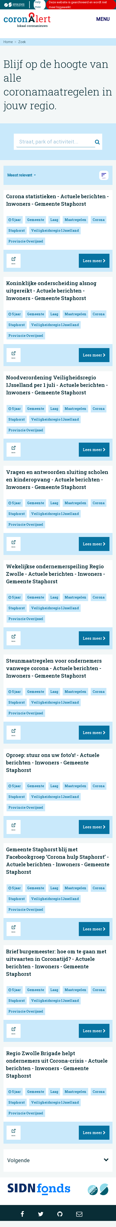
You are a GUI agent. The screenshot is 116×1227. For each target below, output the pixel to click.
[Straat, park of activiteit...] (55, 141)
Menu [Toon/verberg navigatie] (98, 19)
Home (8, 42)
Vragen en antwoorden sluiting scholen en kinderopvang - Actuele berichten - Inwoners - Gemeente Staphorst (57, 479)
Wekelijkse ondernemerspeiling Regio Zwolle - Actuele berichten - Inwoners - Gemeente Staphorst (55, 574)
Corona (99, 219)
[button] (104, 175)
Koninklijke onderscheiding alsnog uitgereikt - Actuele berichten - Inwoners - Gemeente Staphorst (51, 290)
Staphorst (16, 230)
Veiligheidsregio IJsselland (55, 230)
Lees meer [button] (94, 260)
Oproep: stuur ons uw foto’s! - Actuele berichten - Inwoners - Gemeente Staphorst (52, 762)
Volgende (58, 1160)
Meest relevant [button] (20, 175)
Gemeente (35, 219)
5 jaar (14, 219)
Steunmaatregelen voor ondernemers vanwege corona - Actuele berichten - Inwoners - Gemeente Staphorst (54, 668)
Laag (54, 219)
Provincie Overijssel (25, 241)
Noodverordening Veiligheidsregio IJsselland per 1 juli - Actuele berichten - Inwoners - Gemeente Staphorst (57, 385)
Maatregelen (75, 219)
